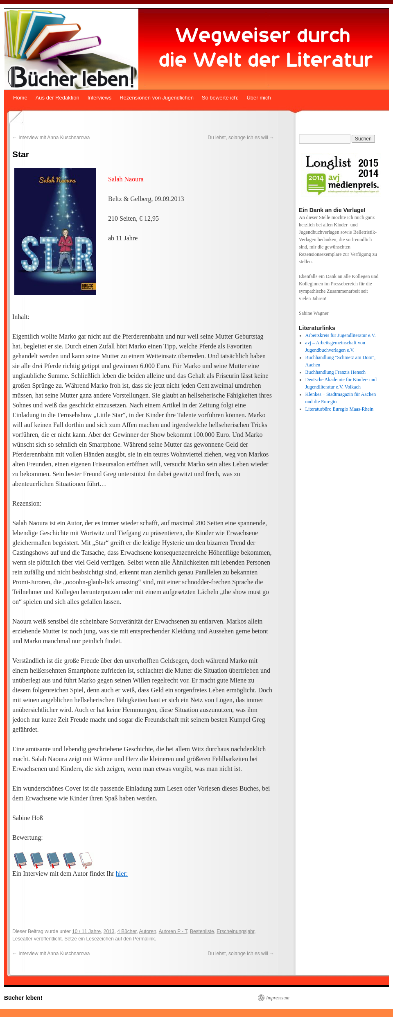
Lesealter (22, 939)
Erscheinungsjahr (235, 931)
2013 (109, 931)
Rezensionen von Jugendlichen (157, 98)
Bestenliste (202, 931)
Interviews (100, 98)
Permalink (144, 939)
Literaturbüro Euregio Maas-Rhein (339, 409)
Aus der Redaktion (57, 98)
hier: (122, 873)
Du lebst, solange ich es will (241, 137)
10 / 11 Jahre (86, 931)
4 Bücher (126, 931)
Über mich (258, 98)
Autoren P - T (173, 931)
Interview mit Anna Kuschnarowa (51, 137)
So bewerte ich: (220, 98)
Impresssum (277, 998)
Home (20, 98)
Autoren (147, 931)
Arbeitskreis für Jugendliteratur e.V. (340, 335)
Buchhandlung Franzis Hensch (335, 372)
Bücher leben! (23, 997)
